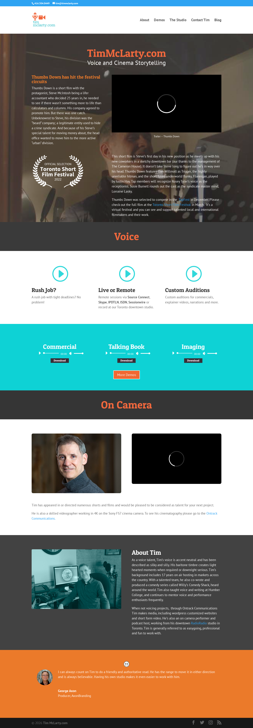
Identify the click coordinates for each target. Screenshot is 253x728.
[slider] (51, 353)
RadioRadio (199, 623)
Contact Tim (200, 20)
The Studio (178, 20)
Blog (217, 20)
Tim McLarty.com (55, 723)
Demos (159, 20)
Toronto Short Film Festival (172, 205)
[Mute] (70, 353)
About (144, 20)
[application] (60, 353)
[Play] (40, 353)
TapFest (184, 199)
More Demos (126, 375)
